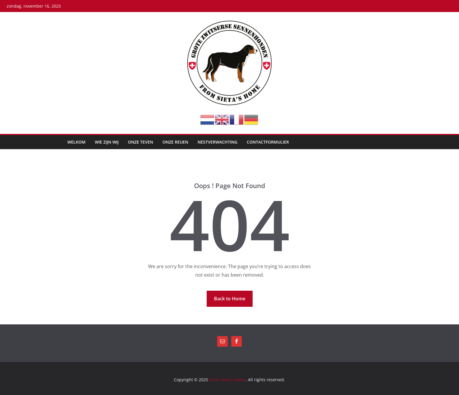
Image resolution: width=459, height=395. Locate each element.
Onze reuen (175, 142)
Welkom (76, 142)
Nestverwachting (217, 142)
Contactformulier (268, 142)
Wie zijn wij (107, 142)
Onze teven (140, 142)
